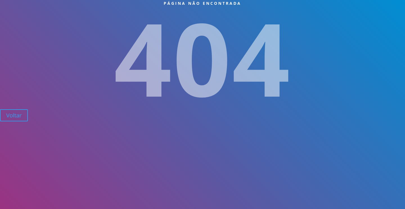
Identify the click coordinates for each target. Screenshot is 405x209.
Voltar (14, 115)
